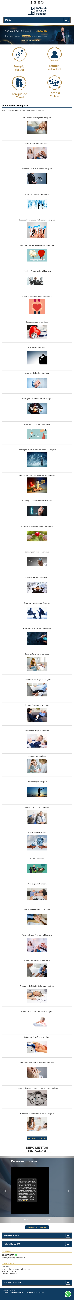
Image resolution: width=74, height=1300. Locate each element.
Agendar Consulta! (37, 1138)
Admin (41, 1292)
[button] (5, 34)
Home (3, 110)
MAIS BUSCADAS (12, 1282)
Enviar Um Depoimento (37, 1227)
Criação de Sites (31, 1292)
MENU (8, 20)
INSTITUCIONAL (12, 1235)
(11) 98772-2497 (8, 1255)
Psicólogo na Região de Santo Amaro (18, 110)
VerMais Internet (17, 1292)
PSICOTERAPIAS (12, 1244)
